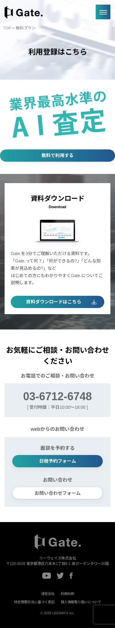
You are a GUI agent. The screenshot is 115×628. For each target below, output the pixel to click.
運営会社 (48, 594)
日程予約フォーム (57, 461)
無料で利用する (57, 155)
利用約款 (67, 594)
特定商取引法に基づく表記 (34, 602)
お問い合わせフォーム (58, 493)
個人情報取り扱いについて (81, 602)
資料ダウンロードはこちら (53, 301)
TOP (7, 28)
